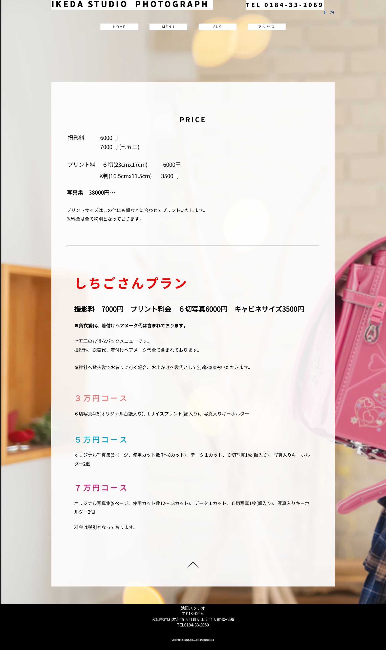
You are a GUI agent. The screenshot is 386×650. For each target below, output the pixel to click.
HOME (119, 26)
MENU (168, 26)
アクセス (266, 26)
